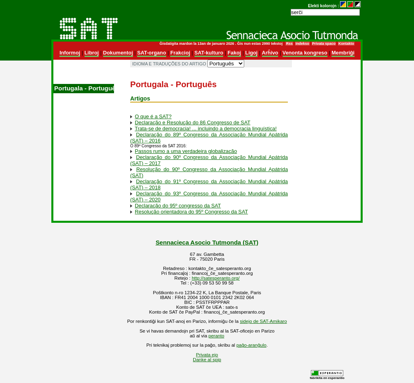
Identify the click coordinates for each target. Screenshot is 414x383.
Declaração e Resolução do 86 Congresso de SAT (193, 122)
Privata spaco (324, 44)
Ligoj (251, 53)
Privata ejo (207, 354)
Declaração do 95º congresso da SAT (178, 206)
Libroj (91, 53)
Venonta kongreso (305, 53)
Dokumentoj (118, 53)
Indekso (302, 44)
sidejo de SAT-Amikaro (263, 321)
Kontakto (346, 44)
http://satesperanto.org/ (215, 278)
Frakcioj (180, 53)
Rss (289, 44)
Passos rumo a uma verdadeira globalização (186, 151)
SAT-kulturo (209, 53)
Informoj (69, 53)
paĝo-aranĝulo (251, 345)
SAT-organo (151, 53)
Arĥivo (270, 53)
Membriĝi (343, 53)
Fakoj (234, 53)
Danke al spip (207, 359)
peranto (216, 335)
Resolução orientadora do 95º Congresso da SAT (191, 212)
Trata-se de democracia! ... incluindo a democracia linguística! (206, 129)
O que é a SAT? (153, 116)
